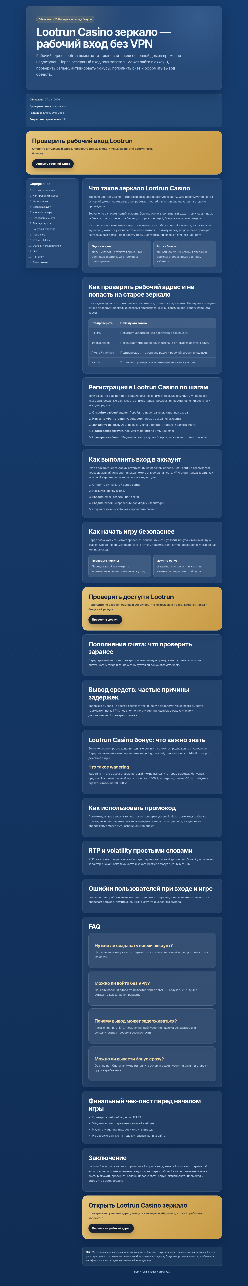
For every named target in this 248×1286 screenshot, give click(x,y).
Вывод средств (42, 223)
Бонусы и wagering (44, 228)
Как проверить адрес (45, 195)
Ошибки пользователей (47, 245)
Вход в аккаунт (42, 206)
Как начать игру (42, 212)
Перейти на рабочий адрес (111, 1228)
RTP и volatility (41, 240)
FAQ (35, 251)
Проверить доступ (105, 619)
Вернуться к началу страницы (152, 1271)
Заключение (40, 262)
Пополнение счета (44, 217)
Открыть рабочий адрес (53, 163)
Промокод (39, 234)
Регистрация (40, 201)
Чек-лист (38, 256)
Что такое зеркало (44, 190)
